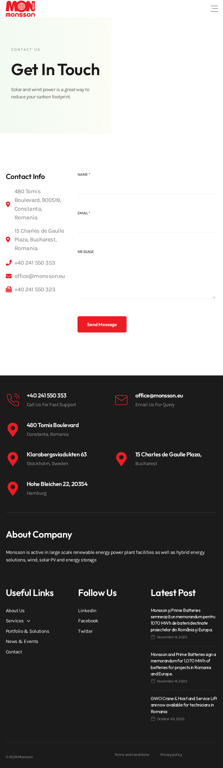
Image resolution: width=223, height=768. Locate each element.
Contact (14, 652)
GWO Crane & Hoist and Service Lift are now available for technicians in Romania (184, 704)
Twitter (85, 631)
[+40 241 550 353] (13, 400)
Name (84, 174)
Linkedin (87, 610)
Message (86, 251)
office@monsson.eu (159, 395)
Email (84, 213)
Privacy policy (171, 754)
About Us (15, 610)
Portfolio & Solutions (27, 631)
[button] (214, 8)
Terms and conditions (131, 754)
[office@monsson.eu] (121, 400)
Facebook (88, 621)
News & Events (22, 641)
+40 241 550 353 (46, 395)
